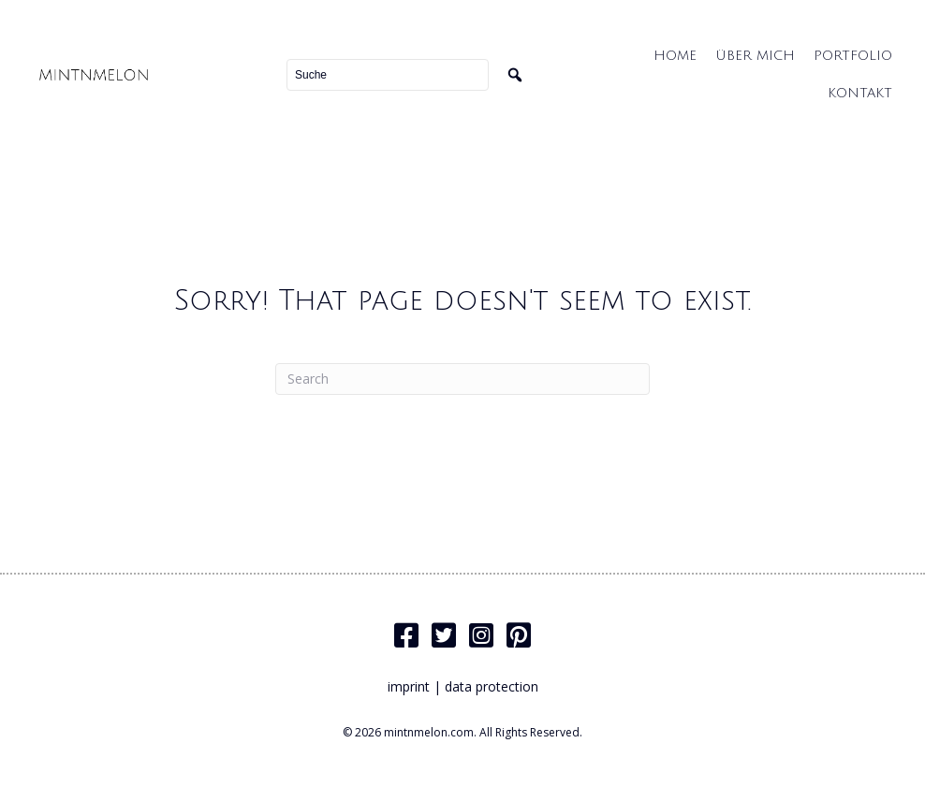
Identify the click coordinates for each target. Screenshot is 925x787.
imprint (409, 686)
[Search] (462, 379)
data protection (491, 686)
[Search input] (387, 75)
